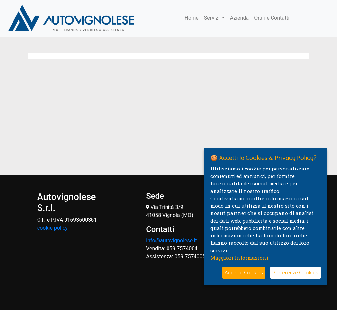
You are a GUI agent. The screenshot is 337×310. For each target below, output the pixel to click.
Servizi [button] (212, 18)
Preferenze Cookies (295, 272)
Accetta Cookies (244, 272)
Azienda (239, 18)
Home (192, 18)
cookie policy (52, 228)
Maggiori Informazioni (239, 257)
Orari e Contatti (271, 18)
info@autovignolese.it (171, 240)
